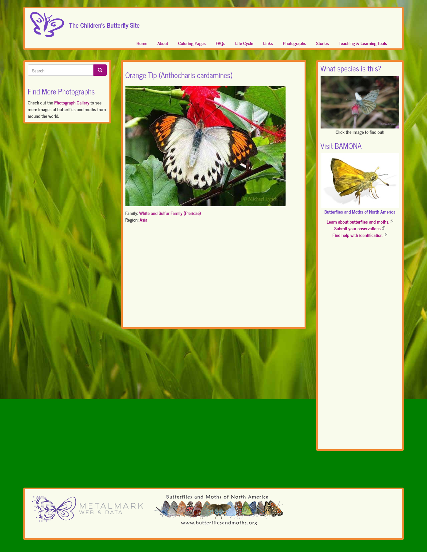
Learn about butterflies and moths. (360, 221)
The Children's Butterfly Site (104, 23)
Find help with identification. (360, 235)
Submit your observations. (359, 228)
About (162, 43)
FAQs (221, 43)
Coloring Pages (192, 43)
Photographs (294, 43)
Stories (322, 43)
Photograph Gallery (71, 102)
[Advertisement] (213, 276)
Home (141, 43)
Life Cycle (244, 43)
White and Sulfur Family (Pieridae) (170, 213)
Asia (143, 219)
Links (268, 43)
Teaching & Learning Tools (363, 43)
